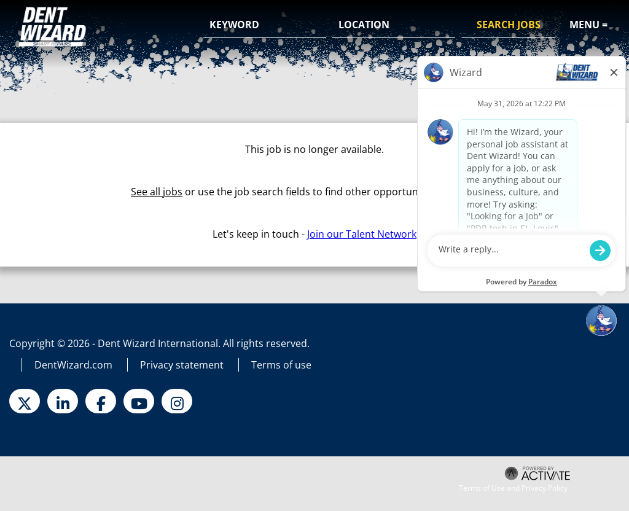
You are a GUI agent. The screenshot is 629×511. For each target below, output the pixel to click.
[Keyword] (264, 25)
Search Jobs (509, 24)
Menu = (588, 24)
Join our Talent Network (361, 234)
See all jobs (156, 191)
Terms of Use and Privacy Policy (513, 488)
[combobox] (393, 25)
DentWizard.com (73, 365)
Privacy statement (182, 365)
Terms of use (281, 365)
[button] (444, 25)
